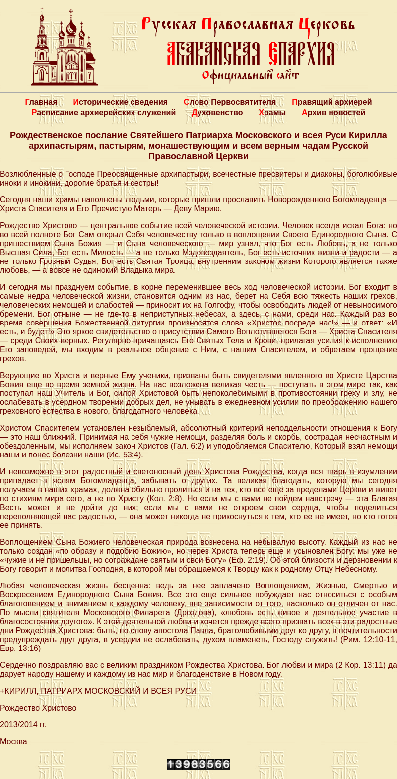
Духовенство (217, 112)
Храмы (272, 112)
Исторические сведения (120, 102)
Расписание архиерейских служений (104, 112)
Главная (41, 102)
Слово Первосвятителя (230, 102)
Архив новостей (333, 112)
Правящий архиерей (332, 102)
